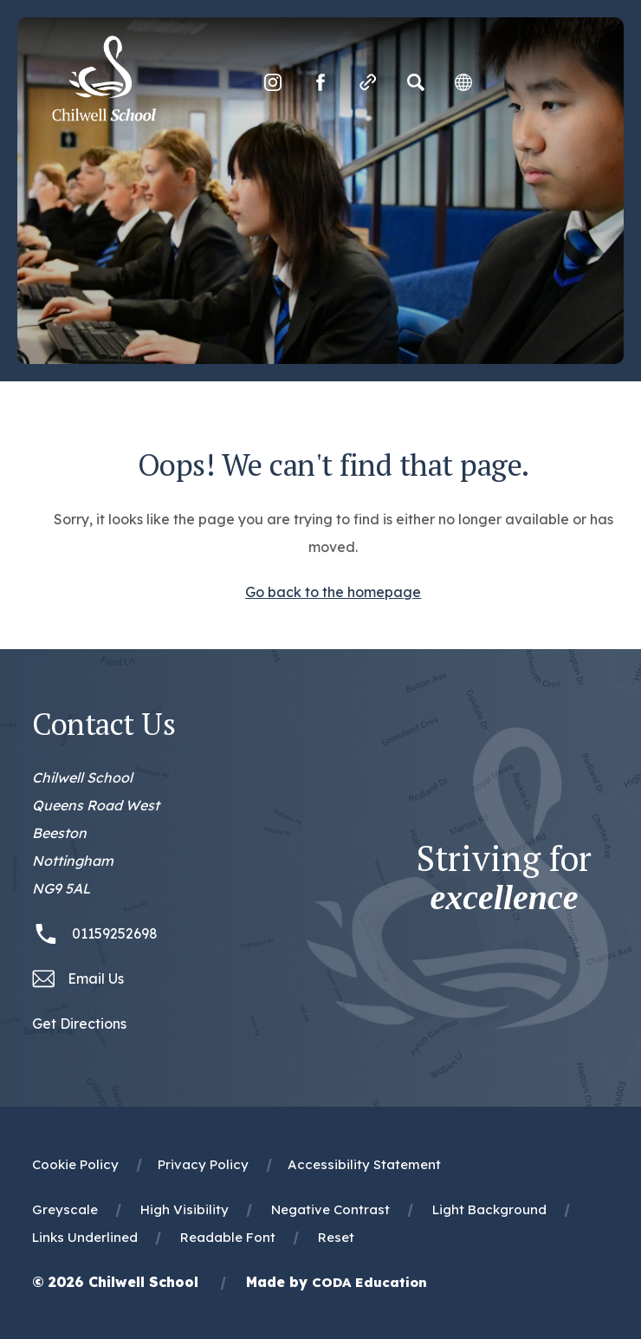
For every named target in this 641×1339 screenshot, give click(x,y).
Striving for (504, 878)
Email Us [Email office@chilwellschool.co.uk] (96, 978)
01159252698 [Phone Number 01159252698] (115, 933)
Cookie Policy (75, 1164)
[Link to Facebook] (320, 82)
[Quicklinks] (368, 82)
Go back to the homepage (333, 592)
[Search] (415, 82)
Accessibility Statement (364, 1164)
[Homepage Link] (104, 116)
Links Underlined (85, 1237)
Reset (336, 1237)
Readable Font (227, 1237)
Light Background (489, 1209)
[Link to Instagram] (273, 82)
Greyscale (65, 1209)
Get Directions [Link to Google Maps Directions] (79, 1023)
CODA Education (369, 1282)
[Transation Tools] (463, 82)
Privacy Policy (203, 1164)
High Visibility (184, 1209)
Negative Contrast (330, 1209)
